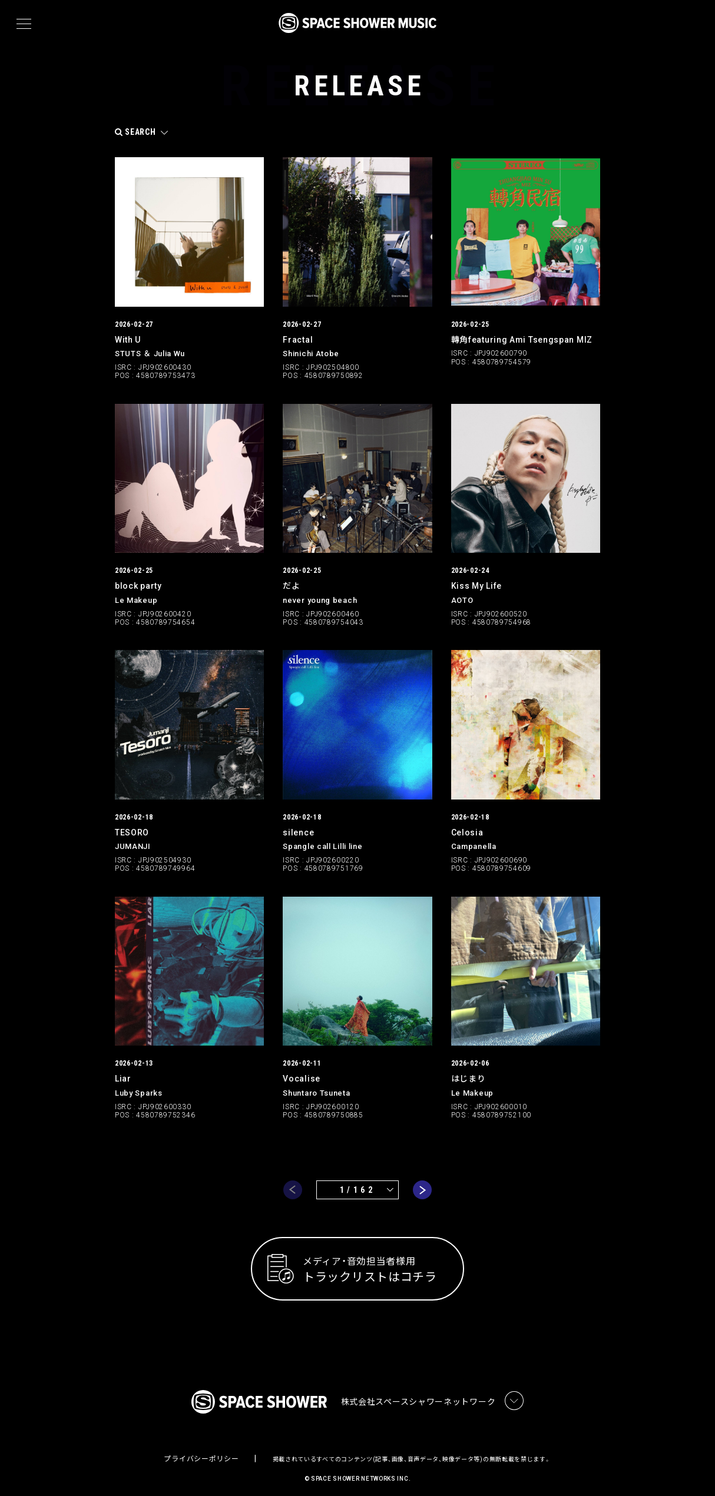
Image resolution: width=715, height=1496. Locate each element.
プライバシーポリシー (201, 1452)
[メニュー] (23, 24)
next (422, 1182)
